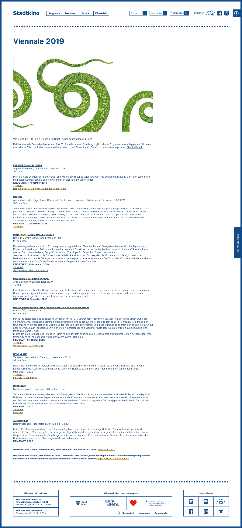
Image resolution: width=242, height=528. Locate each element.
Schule (85, 13)
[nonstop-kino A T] (199, 13)
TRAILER (18, 185)
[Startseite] (26, 13)
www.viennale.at (106, 449)
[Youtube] (206, 501)
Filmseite (18, 412)
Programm (54, 13)
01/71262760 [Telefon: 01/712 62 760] (177, 13)
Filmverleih (101, 13)
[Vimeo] (191, 501)
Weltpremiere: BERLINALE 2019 (30, 270)
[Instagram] (226, 14)
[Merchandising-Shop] (221, 511)
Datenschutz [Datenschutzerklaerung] (161, 513)
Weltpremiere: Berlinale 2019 (28, 346)
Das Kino (70, 13)
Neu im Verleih (135, 147)
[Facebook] (219, 14)
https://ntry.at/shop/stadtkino (113, 458)
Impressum (144, 513)
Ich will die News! (237, 242)
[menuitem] (54, 13)
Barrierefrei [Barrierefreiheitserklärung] (128, 513)
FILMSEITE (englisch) (25, 377)
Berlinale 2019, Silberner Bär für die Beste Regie (39, 188)
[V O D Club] (210, 14)
